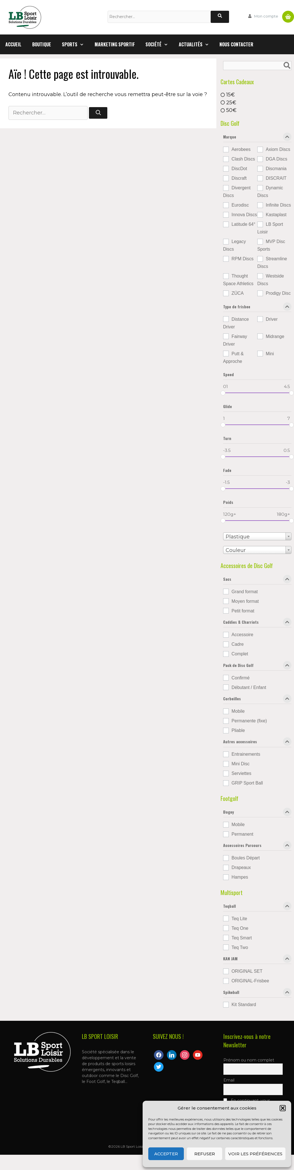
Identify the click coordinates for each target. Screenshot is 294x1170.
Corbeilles (257, 700)
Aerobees (241, 149)
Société (159, 44)
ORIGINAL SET (247, 971)
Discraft (239, 178)
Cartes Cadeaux (237, 81)
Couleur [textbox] (236, 550)
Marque (257, 138)
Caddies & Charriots (257, 623)
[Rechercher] (220, 17)
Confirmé (241, 677)
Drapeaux (241, 867)
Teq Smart (242, 937)
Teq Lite (239, 918)
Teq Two (240, 947)
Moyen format (245, 601)
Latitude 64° (243, 224)
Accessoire (242, 634)
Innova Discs (244, 214)
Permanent (242, 834)
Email (228, 1080)
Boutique (41, 44)
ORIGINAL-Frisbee (250, 980)
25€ (231, 102)
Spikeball (257, 993)
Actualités (196, 44)
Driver (272, 319)
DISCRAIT (276, 178)
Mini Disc (241, 763)
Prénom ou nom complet (248, 1060)
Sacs (257, 580)
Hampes (240, 877)
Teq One (240, 928)
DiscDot (239, 168)
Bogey (257, 813)
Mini (270, 353)
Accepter (166, 1153)
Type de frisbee (257, 308)
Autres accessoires (257, 743)
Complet (240, 653)
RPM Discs (243, 258)
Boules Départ (246, 857)
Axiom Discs (278, 149)
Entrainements (246, 754)
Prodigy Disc (278, 293)
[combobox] (257, 536)
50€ (231, 110)
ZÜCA (238, 293)
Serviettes (241, 773)
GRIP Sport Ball (247, 783)
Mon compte (266, 16)
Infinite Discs (278, 205)
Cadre (238, 644)
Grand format (245, 591)
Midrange (275, 336)
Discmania (276, 168)
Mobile (238, 711)
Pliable (238, 730)
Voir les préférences (255, 1153)
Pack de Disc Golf (257, 666)
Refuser (204, 1153)
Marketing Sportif (115, 44)
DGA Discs (276, 159)
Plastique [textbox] (238, 537)
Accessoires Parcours (257, 846)
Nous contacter (236, 44)
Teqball (257, 907)
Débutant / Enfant (249, 687)
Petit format (243, 610)
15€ (230, 95)
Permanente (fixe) (249, 720)
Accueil (13, 44)
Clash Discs (243, 159)
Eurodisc (240, 205)
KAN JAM (257, 960)
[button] (283, 1108)
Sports (75, 44)
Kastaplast (276, 214)
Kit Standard (244, 1004)
